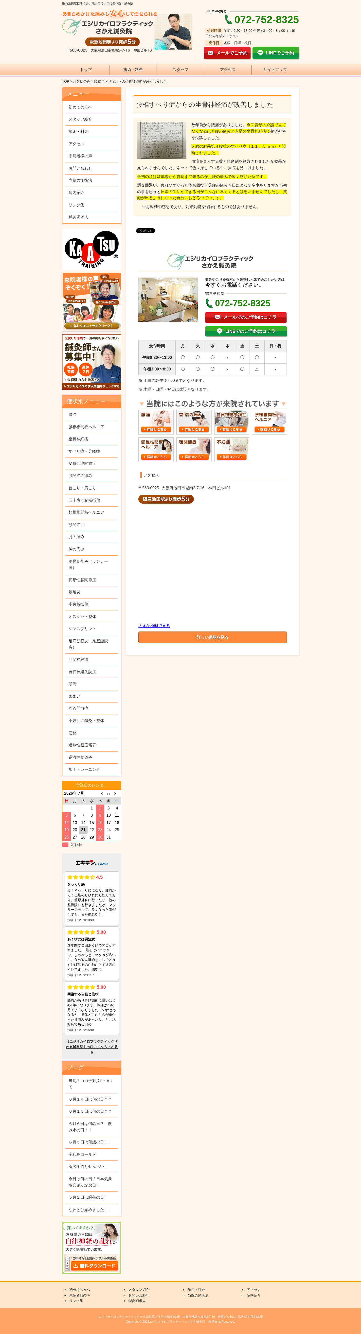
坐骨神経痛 (78, 439)
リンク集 (76, 205)
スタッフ (180, 70)
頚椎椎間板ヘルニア (86, 512)
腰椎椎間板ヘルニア (86, 427)
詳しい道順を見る (212, 637)
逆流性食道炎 (80, 757)
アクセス (228, 70)
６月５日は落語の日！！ (90, 1142)
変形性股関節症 (82, 463)
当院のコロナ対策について (90, 1084)
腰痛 (72, 414)
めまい (74, 696)
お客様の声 (81, 81)
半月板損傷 (78, 604)
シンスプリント (82, 629)
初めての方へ (80, 107)
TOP (65, 81)
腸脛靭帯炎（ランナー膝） (88, 564)
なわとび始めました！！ (90, 1210)
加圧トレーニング (84, 769)
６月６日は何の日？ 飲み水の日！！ (90, 1127)
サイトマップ (275, 70)
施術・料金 (133, 70)
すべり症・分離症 (84, 451)
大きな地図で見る (154, 626)
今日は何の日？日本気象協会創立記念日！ (90, 1182)
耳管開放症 (78, 708)
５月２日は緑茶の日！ (88, 1197)
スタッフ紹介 (80, 119)
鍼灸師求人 (78, 217)
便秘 (72, 733)
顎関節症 (76, 525)
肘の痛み (76, 537)
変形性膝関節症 (82, 580)
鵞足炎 (74, 592)
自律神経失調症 (82, 672)
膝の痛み (76, 549)
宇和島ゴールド (82, 1154)
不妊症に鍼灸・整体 (86, 721)
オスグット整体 (82, 616)
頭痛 (72, 684)
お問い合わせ (80, 168)
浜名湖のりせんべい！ (88, 1166)
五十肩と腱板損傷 (84, 500)
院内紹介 (76, 193)
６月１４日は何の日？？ (90, 1099)
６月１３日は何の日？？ (90, 1111)
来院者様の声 (80, 156)
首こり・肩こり (82, 488)
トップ (86, 70)
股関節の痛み (80, 476)
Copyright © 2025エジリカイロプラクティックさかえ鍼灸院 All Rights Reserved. (180, 1321)
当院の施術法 (80, 180)
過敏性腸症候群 (82, 745)
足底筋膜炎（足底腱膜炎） (88, 644)
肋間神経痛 (78, 659)
